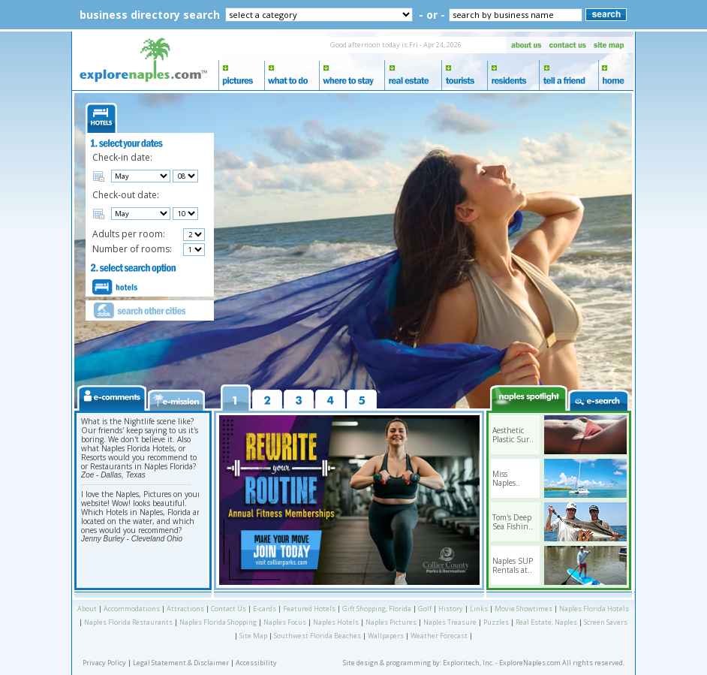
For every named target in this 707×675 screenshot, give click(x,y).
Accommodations (132, 608)
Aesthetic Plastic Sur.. (513, 434)
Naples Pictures (391, 622)
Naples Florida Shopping (218, 622)
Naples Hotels (336, 622)
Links (479, 608)
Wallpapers (386, 635)
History (450, 608)
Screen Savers (605, 622)
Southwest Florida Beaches (317, 635)
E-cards (264, 608)
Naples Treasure (450, 622)
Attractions (185, 608)
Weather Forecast (439, 635)
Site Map (253, 635)
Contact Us (228, 608)
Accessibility (256, 662)
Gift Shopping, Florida (376, 608)
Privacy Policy (104, 662)
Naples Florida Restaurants (128, 622)
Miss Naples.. (506, 478)
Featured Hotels (309, 608)
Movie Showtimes (523, 608)
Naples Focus (284, 622)
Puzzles (496, 622)
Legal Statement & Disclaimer (181, 662)
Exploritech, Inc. (468, 662)
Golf (425, 608)
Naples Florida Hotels (594, 608)
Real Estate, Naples (546, 622)
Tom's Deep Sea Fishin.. (512, 522)
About (87, 608)
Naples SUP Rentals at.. (512, 565)
